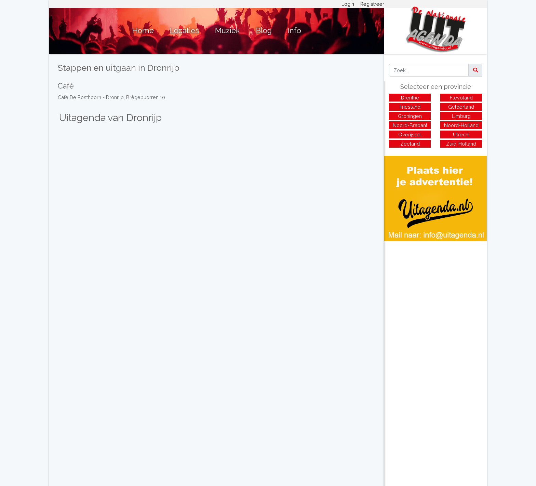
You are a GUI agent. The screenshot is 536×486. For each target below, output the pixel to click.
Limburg (461, 116)
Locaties (184, 30)
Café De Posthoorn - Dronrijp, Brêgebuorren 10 (111, 97)
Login (347, 4)
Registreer (372, 4)
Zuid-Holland (461, 144)
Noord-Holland (461, 125)
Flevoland (461, 97)
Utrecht (461, 134)
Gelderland (461, 107)
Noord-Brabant (410, 125)
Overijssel (410, 134)
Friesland (410, 107)
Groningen (410, 116)
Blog (264, 30)
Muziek (227, 30)
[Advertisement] (435, 289)
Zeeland (410, 144)
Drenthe (410, 97)
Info (294, 30)
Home (143, 30)
